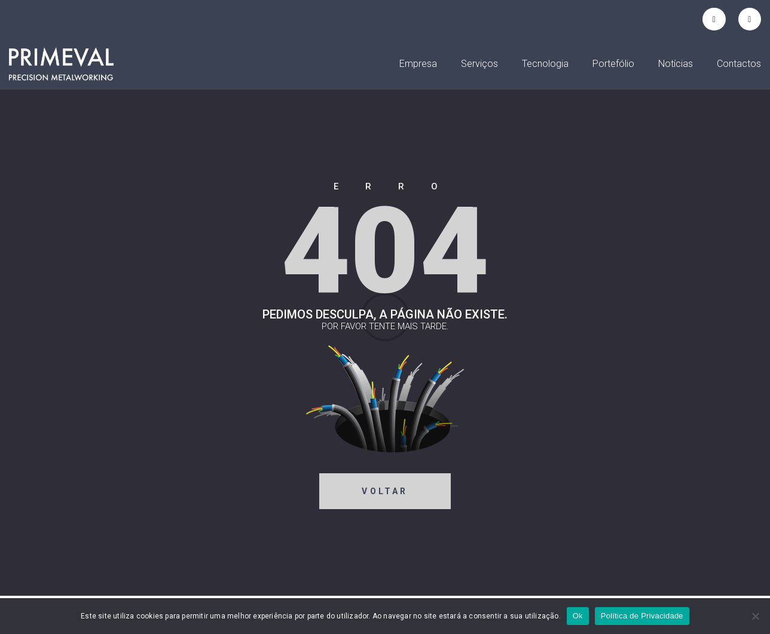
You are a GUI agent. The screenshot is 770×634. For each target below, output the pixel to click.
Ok (578, 615)
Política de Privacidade (642, 615)
